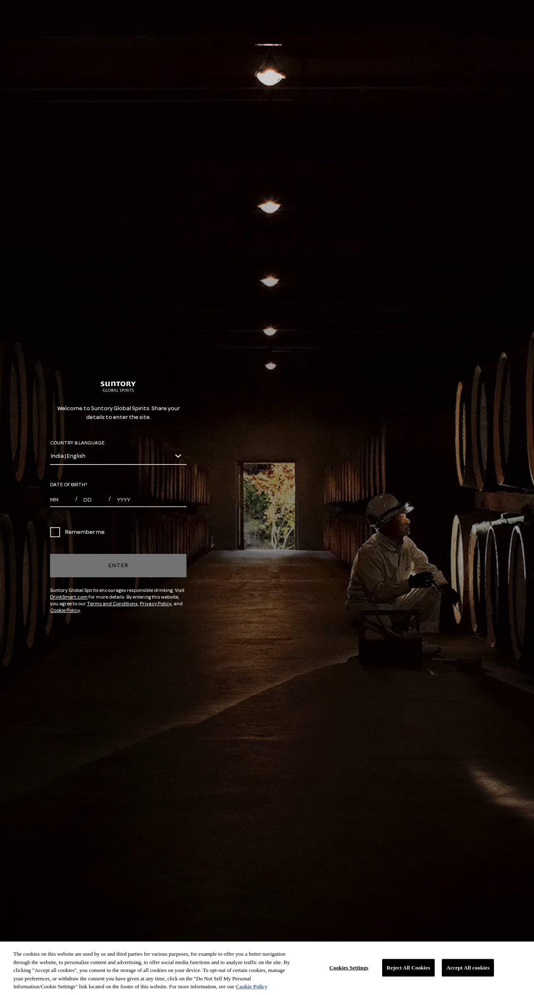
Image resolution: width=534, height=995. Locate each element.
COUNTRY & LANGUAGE (77, 443)
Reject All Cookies (408, 968)
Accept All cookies (467, 968)
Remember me (77, 532)
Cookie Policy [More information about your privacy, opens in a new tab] (251, 986)
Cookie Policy (65, 610)
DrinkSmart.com (69, 597)
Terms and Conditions (112, 604)
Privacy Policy (155, 604)
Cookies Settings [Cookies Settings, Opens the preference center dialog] (349, 968)
